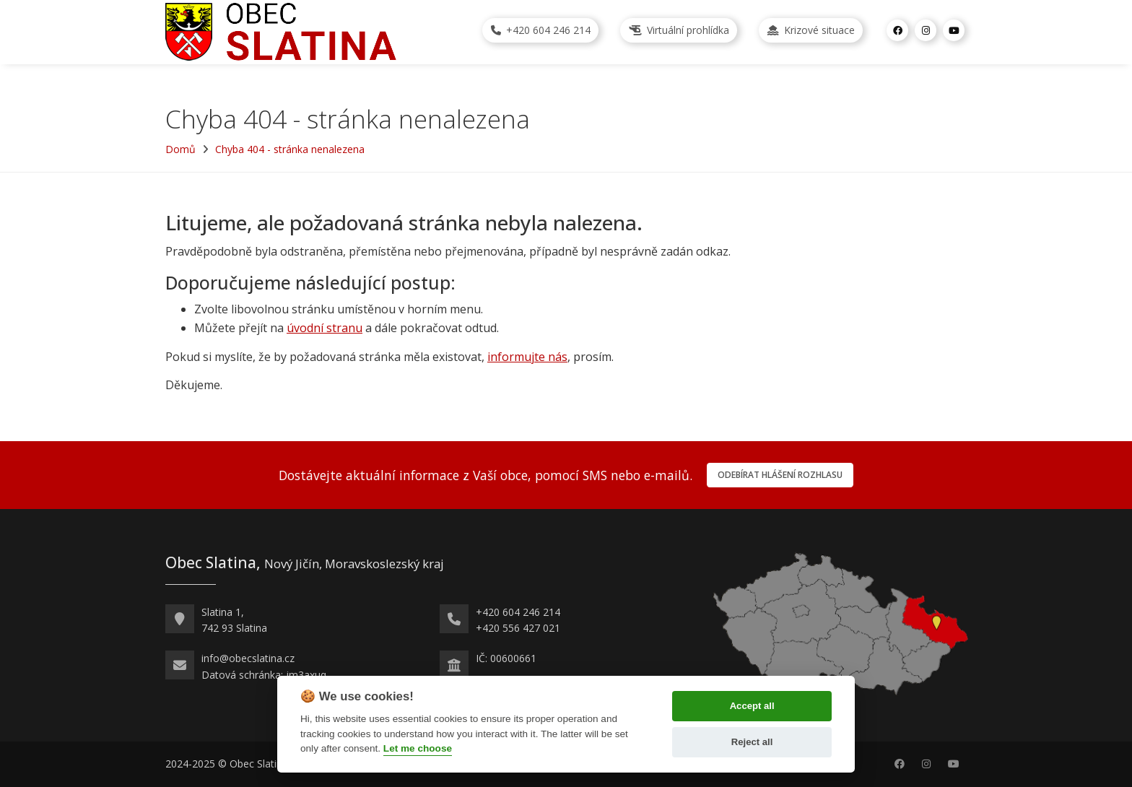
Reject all (752, 741)
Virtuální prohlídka (679, 30)
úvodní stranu (324, 328)
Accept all (752, 705)
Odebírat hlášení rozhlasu (780, 475)
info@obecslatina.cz (248, 658)
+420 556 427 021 (518, 628)
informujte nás (527, 357)
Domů (180, 149)
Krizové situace (811, 30)
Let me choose (417, 748)
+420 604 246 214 (541, 30)
